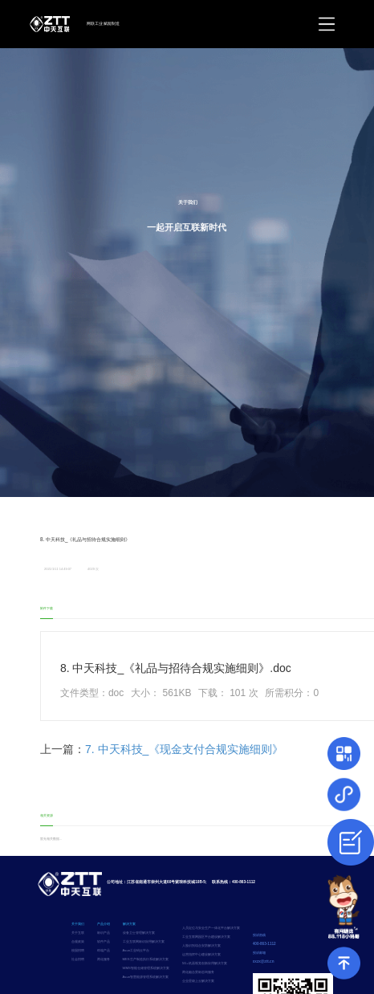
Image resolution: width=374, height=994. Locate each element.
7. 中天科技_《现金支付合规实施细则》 (184, 749)
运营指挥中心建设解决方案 (201, 954)
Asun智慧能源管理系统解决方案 (146, 977)
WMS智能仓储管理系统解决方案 (146, 968)
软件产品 (103, 941)
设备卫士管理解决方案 (139, 933)
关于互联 (77, 933)
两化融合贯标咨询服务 (198, 972)
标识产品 (103, 933)
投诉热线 (259, 935)
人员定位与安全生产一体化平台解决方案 (211, 928)
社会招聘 (77, 959)
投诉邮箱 (259, 953)
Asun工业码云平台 (136, 950)
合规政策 (77, 941)
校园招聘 (77, 950)
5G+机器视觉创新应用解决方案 (204, 963)
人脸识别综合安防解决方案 (201, 945)
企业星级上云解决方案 (198, 981)
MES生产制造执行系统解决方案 (146, 959)
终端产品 (103, 950)
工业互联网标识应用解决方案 (144, 941)
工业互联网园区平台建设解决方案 (206, 937)
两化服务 (103, 959)
